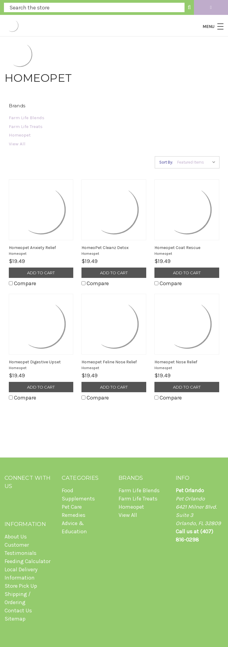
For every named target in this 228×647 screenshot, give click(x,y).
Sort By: (166, 162)
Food (67, 490)
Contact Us (18, 610)
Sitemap (15, 618)
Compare (22, 283)
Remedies (73, 515)
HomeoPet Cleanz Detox (105, 247)
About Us (16, 536)
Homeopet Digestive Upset (35, 362)
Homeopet (20, 135)
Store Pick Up (21, 586)
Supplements (78, 498)
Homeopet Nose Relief (175, 362)
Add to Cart (41, 272)
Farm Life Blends (26, 117)
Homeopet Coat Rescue (177, 247)
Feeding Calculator (27, 561)
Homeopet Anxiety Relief (32, 247)
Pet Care (72, 506)
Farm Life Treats (26, 126)
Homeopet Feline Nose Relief (109, 362)
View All (17, 144)
